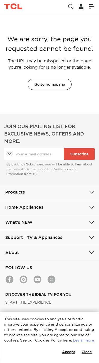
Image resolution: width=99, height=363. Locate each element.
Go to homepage (49, 84)
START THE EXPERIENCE (28, 302)
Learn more (83, 340)
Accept (68, 351)
